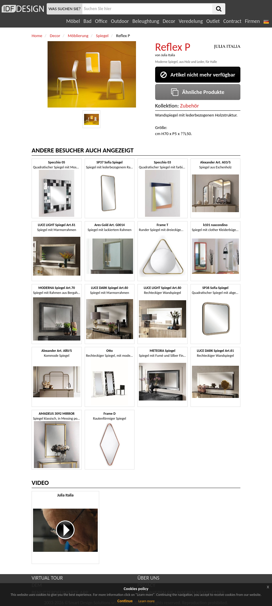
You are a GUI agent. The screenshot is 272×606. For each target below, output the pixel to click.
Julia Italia (168, 55)
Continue (125, 600)
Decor (169, 21)
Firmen (252, 21)
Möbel (73, 21)
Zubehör (189, 105)
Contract (232, 21)
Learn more (146, 601)
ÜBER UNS (148, 578)
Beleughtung (145, 21)
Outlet (213, 21)
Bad (88, 21)
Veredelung (191, 21)
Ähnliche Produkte (197, 92)
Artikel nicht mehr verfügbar (197, 74)
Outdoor (120, 21)
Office (101, 21)
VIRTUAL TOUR (47, 578)
